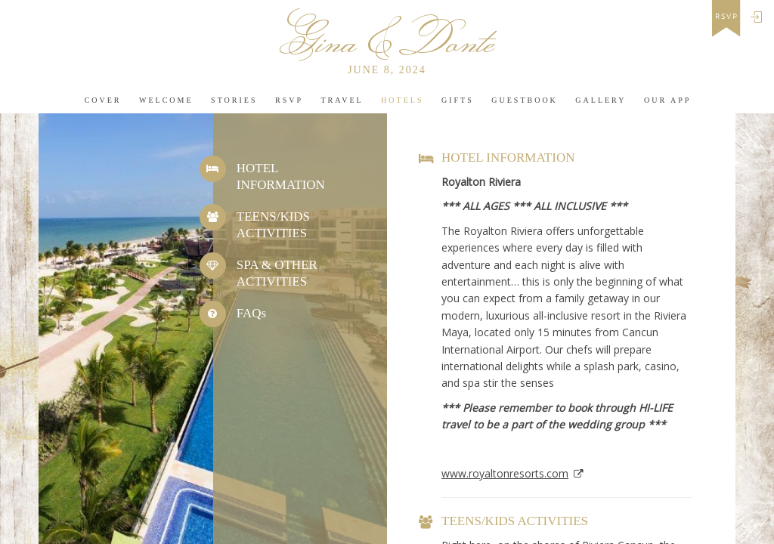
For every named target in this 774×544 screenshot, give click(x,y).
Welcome (166, 100)
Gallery (600, 100)
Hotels (402, 100)
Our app (667, 100)
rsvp (726, 16)
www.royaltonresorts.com (504, 473)
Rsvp (289, 100)
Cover (103, 100)
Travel (341, 100)
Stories (234, 100)
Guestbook (524, 100)
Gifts (457, 100)
